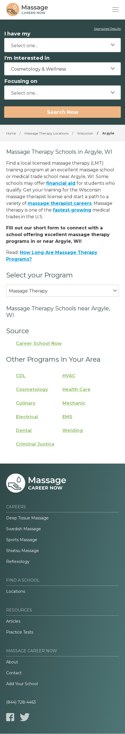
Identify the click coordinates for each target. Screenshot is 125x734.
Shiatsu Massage (22, 550)
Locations (15, 591)
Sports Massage (21, 539)
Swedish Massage (23, 528)
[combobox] (62, 45)
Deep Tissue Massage (27, 517)
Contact (14, 672)
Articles (13, 621)
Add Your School (22, 683)
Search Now (62, 112)
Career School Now (39, 343)
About (12, 662)
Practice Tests (19, 632)
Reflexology (18, 561)
